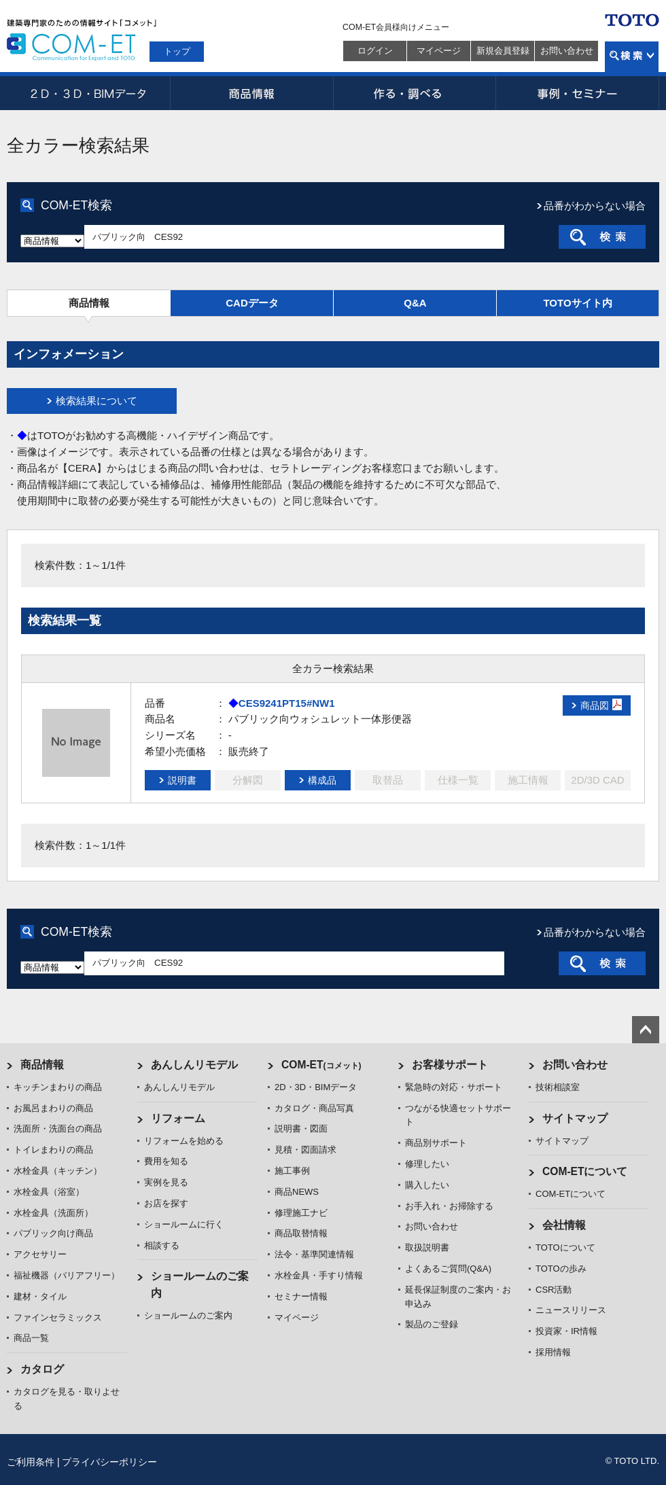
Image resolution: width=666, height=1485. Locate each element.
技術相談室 (558, 1087)
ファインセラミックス (58, 1317)
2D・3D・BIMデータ (88, 93)
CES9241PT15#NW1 (287, 703)
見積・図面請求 (305, 1150)
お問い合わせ (566, 51)
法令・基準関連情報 (314, 1254)
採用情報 (553, 1352)
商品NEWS (297, 1192)
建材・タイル (40, 1296)
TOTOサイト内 (577, 303)
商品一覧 (31, 1338)
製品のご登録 (431, 1324)
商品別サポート (436, 1143)
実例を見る (166, 1182)
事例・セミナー (577, 93)
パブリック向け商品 (53, 1233)
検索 (632, 56)
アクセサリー (40, 1254)
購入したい (427, 1185)
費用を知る (166, 1161)
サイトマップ (575, 1118)
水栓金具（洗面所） (53, 1213)
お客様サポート (450, 1064)
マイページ (439, 51)
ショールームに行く (184, 1224)
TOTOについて (565, 1247)
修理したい (427, 1164)
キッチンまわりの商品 (58, 1087)
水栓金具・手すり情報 (319, 1275)
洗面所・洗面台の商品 (58, 1128)
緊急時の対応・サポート (453, 1087)
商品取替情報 (301, 1233)
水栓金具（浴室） (49, 1192)
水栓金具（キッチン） (58, 1171)
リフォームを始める (184, 1141)
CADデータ (252, 303)
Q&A (415, 303)
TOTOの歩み (561, 1268)
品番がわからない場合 (595, 205)
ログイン (375, 51)
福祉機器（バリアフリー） (67, 1275)
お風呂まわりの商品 (53, 1108)
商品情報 (251, 93)
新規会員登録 (502, 51)
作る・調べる (414, 93)
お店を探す (166, 1203)
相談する (161, 1245)
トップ (177, 51)
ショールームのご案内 (188, 1315)
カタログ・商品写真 (314, 1108)
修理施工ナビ (301, 1213)
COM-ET (321, 1064)
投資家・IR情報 (566, 1331)
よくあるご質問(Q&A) (448, 1268)
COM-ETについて (585, 1171)
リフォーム (178, 1118)
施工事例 (292, 1171)
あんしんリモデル (194, 1064)
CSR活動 (554, 1290)
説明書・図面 (301, 1128)
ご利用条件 (30, 1461)
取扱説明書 (427, 1247)
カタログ (42, 1369)
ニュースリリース (571, 1310)
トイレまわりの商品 (53, 1150)
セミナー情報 (301, 1296)
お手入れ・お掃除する (449, 1206)
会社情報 (564, 1225)
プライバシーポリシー (109, 1461)
